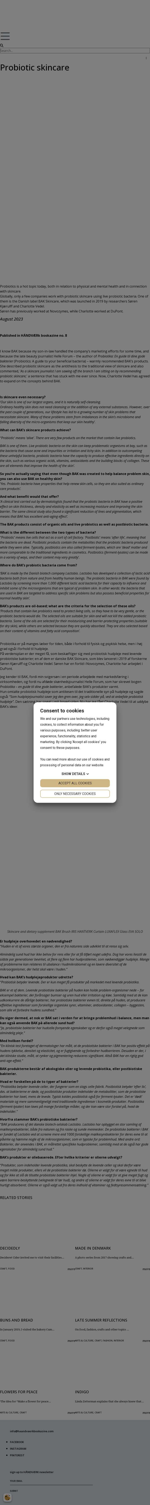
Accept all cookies (75, 783)
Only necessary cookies (75, 794)
